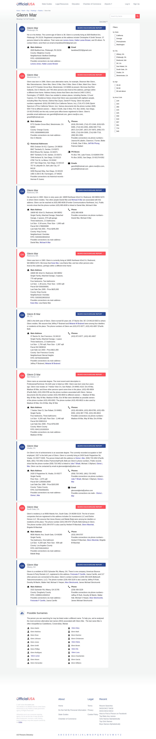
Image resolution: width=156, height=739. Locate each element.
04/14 (106, 711)
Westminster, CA (122, 75)
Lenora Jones (68, 40)
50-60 (118, 88)
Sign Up (136, 4)
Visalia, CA (120, 72)
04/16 (111, 708)
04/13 (111, 711)
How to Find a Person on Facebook (113, 714)
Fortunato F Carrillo (77, 574)
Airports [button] (107, 4)
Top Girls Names (105, 721)
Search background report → (90, 28)
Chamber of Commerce (92, 4)
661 (118, 125)
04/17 (106, 708)
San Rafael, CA (122, 66)
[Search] (122, 16)
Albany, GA (120, 54)
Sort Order (102, 21)
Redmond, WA (121, 60)
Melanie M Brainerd (76, 323)
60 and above (121, 91)
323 (118, 104)
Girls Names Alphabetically (109, 719)
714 (118, 128)
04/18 (101, 708)
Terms (90, 706)
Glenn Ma (73, 649)
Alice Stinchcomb (71, 582)
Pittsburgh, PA (121, 57)
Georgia (119, 38)
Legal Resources (61, 4)
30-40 (118, 85)
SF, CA (119, 63)
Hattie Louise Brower (83, 40)
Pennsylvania (121, 42)
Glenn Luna (73, 652)
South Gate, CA (122, 69)
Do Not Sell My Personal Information (72, 710)
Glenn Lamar (33, 656)
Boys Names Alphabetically (109, 724)
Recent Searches (106, 706)
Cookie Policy (93, 714)
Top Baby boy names (107, 716)
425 (118, 113)
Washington (120, 45)
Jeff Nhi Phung (93, 143)
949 (118, 131)
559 (118, 116)
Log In (127, 4)
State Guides (47, 4)
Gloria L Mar (80, 458)
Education (76, 4)
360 (118, 107)
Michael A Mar (77, 200)
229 (118, 101)
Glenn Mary (73, 628)
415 (118, 110)
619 (118, 119)
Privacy (90, 710)
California (120, 35)
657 (118, 122)
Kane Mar (55, 263)
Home (60, 706)
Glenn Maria (74, 642)
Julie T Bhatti (75, 463)
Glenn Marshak (88, 525)
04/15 (101, 711)
